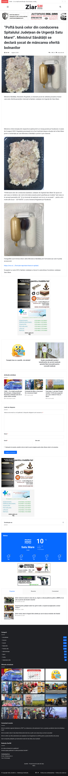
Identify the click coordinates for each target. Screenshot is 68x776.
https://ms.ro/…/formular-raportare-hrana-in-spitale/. (21, 265)
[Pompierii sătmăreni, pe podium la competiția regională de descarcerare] (56, 687)
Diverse (4, 640)
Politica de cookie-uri (61, 772)
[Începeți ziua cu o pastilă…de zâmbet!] (56, 675)
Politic (4, 657)
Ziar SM (7, 52)
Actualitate (5, 637)
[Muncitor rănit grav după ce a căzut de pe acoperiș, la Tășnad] (12, 713)
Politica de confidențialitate (47, 772)
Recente (33, 591)
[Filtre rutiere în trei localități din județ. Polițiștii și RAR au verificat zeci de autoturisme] (56, 700)
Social (4, 643)
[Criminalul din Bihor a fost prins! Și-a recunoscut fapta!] (34, 384)
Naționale (5, 646)
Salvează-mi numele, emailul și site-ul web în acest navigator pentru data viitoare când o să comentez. (31, 447)
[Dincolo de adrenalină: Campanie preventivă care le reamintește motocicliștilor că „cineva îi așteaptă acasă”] (34, 713)
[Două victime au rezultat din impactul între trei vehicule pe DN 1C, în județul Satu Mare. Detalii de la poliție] (56, 713)
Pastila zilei (5, 648)
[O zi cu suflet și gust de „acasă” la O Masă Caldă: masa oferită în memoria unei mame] (34, 687)
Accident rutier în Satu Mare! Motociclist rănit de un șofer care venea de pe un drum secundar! (28, 733)
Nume (6, 434)
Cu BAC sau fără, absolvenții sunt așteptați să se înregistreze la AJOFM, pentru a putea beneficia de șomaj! (31, 735)
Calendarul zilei (6, 660)
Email (6, 440)
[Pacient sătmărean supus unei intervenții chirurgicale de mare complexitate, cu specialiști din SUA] (12, 700)
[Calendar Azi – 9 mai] (34, 675)
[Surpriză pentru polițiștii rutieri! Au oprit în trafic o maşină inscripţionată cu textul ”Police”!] (9, 608)
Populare (12, 591)
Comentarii (55, 591)
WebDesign (20, 772)
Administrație (6, 651)
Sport (3, 654)
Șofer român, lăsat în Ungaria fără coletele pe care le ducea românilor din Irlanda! (37, 613)
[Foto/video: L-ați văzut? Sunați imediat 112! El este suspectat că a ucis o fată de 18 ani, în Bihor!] (55, 384)
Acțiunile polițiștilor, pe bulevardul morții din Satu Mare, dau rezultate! (22, 738)
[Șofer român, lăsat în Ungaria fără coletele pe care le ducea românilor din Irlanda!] (9, 616)
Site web (37, 440)
